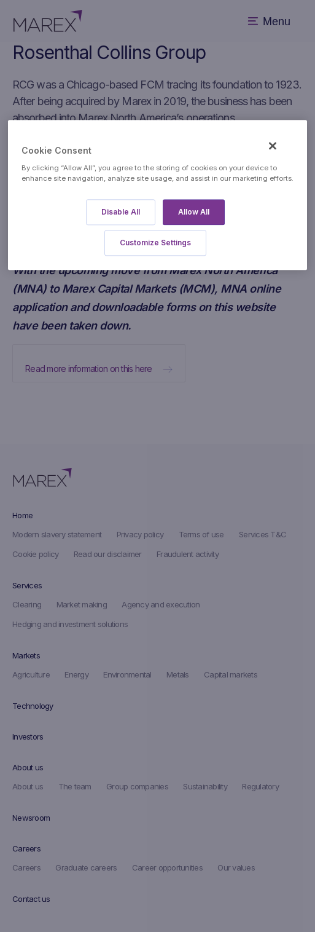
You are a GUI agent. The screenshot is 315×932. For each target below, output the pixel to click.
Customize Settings (155, 242)
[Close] (272, 146)
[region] (157, 195)
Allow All (193, 211)
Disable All (120, 211)
